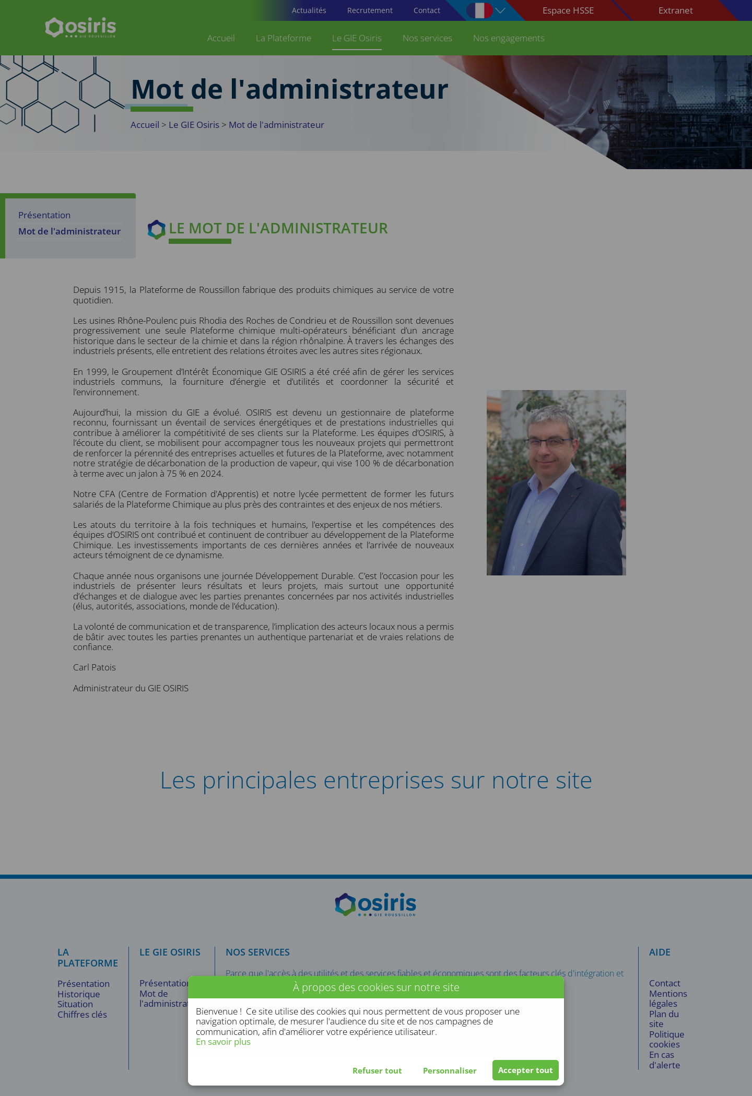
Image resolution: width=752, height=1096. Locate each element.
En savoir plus (223, 1041)
